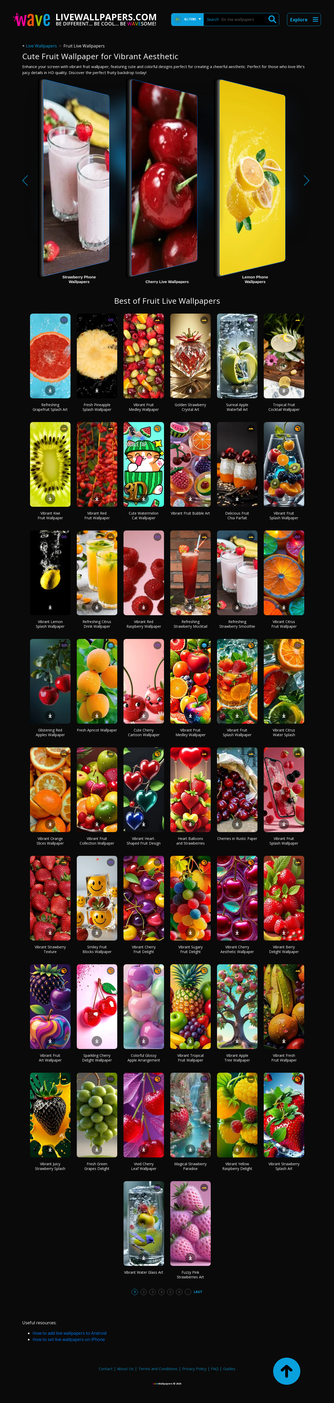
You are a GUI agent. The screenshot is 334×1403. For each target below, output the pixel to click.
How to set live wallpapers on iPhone (69, 1339)
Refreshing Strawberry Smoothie (237, 624)
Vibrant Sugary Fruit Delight (190, 949)
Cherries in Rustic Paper (237, 838)
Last (198, 1291)
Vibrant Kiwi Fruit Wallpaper (50, 515)
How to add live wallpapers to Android (70, 1333)
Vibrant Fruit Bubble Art (190, 513)
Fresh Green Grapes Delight (96, 1166)
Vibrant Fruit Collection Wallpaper (97, 841)
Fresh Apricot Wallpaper (97, 730)
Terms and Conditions (158, 1368)
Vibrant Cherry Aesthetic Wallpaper (237, 949)
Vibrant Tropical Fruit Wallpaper (190, 1058)
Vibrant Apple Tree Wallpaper (237, 1058)
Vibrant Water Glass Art (143, 1272)
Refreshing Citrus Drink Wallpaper (97, 624)
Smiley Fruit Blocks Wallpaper (97, 949)
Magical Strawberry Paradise (190, 1166)
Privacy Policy (194, 1368)
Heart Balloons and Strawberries (190, 841)
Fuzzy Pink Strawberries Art (190, 1274)
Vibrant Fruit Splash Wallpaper (283, 515)
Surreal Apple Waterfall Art (237, 407)
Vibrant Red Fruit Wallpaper (97, 515)
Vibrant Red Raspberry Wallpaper (143, 624)
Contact (106, 1368)
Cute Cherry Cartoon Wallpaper (144, 732)
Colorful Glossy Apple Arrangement (143, 1058)
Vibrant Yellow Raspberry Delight (237, 1166)
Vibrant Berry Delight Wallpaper (284, 949)
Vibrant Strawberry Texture (50, 949)
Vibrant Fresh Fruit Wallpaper (284, 1058)
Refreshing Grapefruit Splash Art (50, 407)
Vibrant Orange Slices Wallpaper (50, 841)
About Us (125, 1368)
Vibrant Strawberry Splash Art (284, 1166)
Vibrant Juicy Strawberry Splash (50, 1166)
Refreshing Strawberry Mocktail (190, 624)
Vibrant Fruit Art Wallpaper (50, 1058)
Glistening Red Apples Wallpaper (50, 732)
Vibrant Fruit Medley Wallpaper (144, 407)
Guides (229, 1368)
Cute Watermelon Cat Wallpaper (144, 515)
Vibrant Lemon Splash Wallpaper (50, 624)
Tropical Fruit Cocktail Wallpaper (284, 407)
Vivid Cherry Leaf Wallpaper (143, 1166)
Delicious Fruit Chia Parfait (237, 515)
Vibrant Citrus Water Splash (284, 732)
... (188, 1291)
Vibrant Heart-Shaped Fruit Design (144, 841)
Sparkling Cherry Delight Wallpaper (97, 1058)
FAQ (215, 1368)
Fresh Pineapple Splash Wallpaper (97, 407)
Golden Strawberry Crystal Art (190, 407)
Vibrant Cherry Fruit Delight (144, 949)
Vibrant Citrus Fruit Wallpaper (284, 624)
